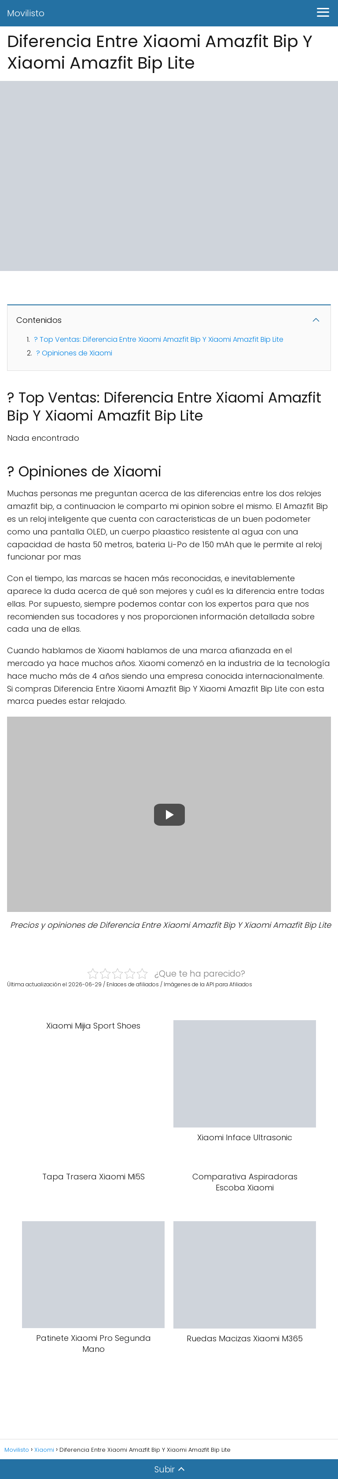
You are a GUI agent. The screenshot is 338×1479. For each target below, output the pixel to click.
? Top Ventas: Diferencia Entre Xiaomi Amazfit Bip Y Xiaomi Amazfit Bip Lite (158, 339)
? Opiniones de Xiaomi (74, 353)
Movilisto (25, 13)
